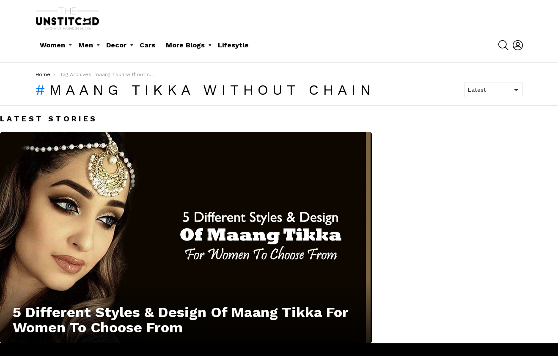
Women (52, 45)
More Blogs (185, 45)
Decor (116, 45)
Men (85, 45)
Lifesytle (233, 45)
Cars (147, 45)
